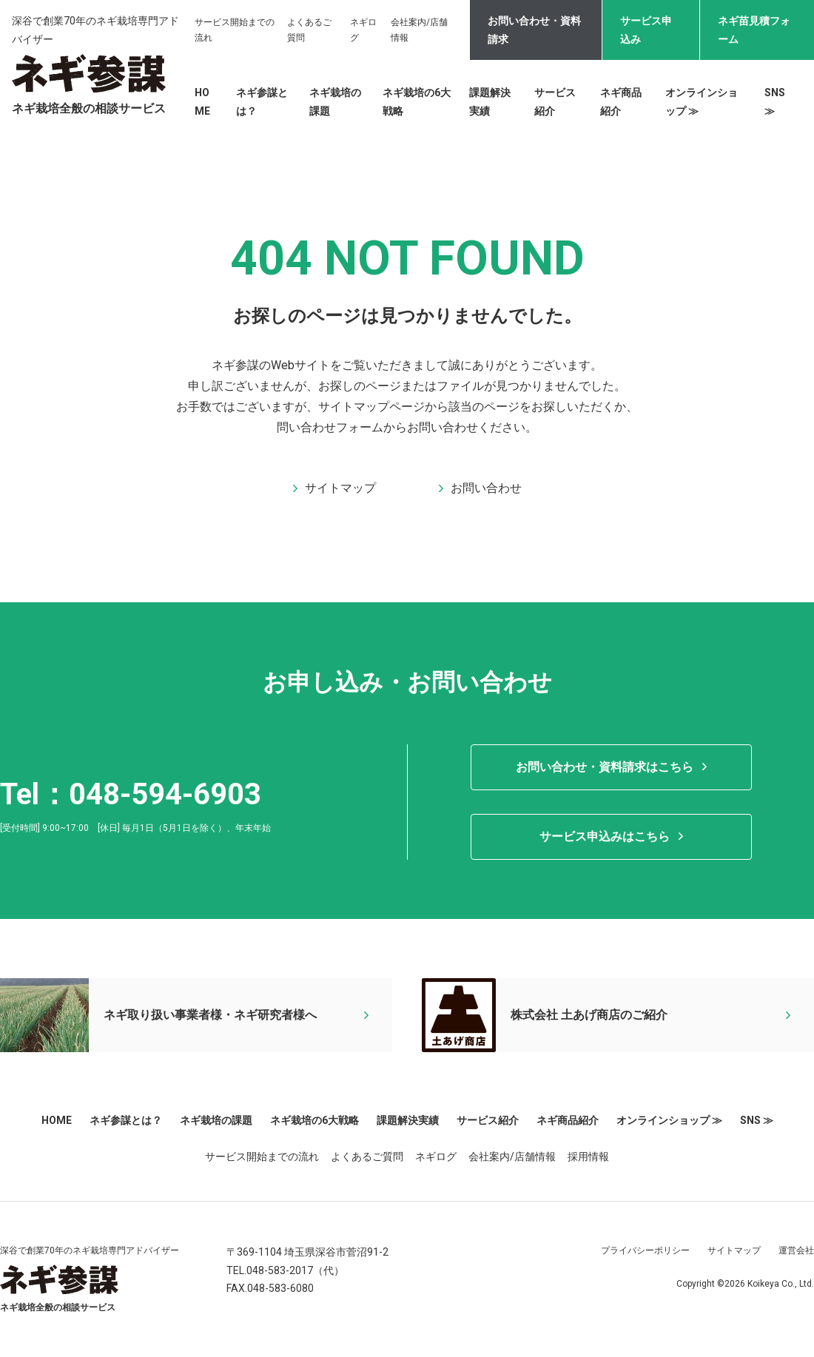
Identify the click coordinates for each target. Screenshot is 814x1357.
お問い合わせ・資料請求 (534, 30)
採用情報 (588, 1156)
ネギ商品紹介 (567, 1120)
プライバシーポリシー (645, 1250)
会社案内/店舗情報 (512, 1156)
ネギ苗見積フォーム (754, 30)
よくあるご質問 (367, 1156)
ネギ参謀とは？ (126, 1120)
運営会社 (796, 1250)
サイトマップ (734, 1250)
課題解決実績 (408, 1120)
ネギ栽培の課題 (216, 1120)
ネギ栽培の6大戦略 (314, 1120)
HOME (56, 1120)
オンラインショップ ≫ (669, 1120)
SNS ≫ (756, 1120)
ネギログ (436, 1156)
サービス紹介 (488, 1120)
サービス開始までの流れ (262, 1156)
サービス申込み (646, 30)
